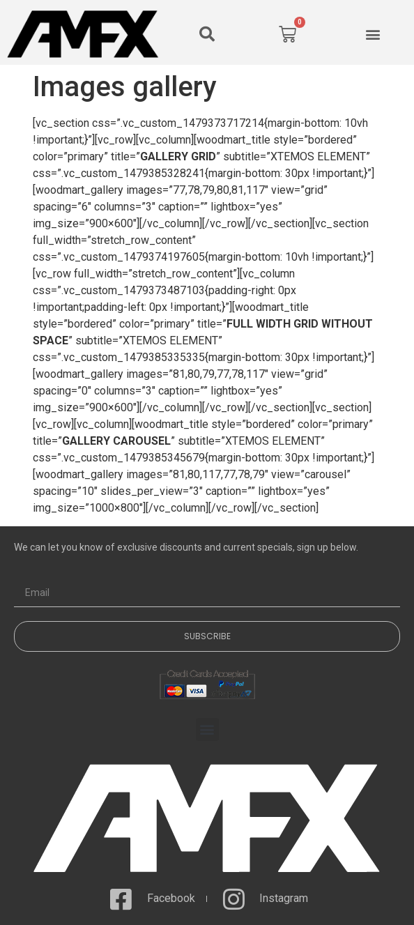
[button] (207, 34)
